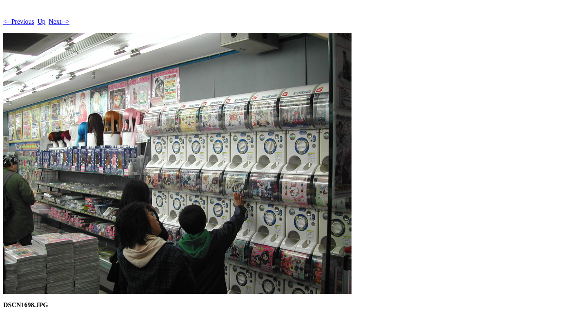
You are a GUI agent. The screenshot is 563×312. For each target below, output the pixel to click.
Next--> (59, 21)
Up (42, 21)
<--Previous (18, 21)
